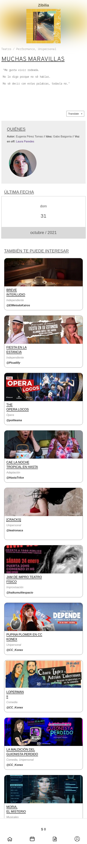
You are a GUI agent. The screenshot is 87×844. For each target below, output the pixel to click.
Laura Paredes (25, 141)
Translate (75, 113)
